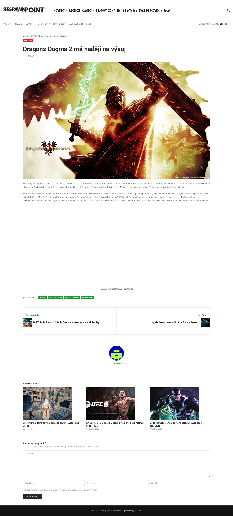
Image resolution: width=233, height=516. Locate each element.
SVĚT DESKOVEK (149, 10)
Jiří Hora (116, 363)
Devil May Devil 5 (55, 298)
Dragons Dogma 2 (71, 298)
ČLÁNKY (88, 10)
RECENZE (74, 10)
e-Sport (165, 10)
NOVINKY (60, 10)
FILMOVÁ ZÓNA (105, 10)
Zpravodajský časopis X (133, 511)
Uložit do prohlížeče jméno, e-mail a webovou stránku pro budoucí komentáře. (61, 490)
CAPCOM (42, 298)
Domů (25, 36)
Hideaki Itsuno (87, 298)
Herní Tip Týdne (127, 10)
